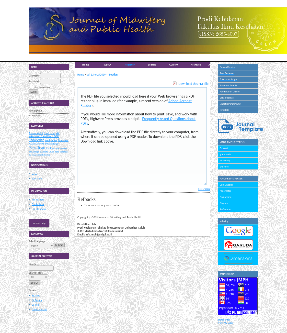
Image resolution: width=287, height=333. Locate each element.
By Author (37, 300)
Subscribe (37, 178)
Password (34, 81)
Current (173, 64)
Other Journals (39, 309)
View (34, 174)
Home (85, 64)
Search (152, 64)
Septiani (113, 74)
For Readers (38, 199)
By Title (35, 304)
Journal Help (39, 223)
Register (130, 64)
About (107, 64)
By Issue (36, 295)
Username (34, 75)
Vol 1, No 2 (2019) (96, 74)
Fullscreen (204, 189)
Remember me (42, 87)
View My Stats (225, 322)
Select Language (37, 241)
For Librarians (39, 209)
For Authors (38, 204)
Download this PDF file (193, 84)
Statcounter (224, 319)
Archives (196, 64)
